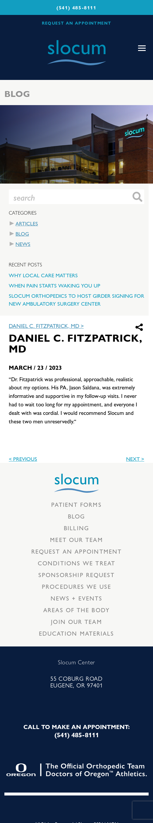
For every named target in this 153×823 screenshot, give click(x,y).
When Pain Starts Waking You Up (54, 285)
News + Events (76, 598)
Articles (27, 223)
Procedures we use (76, 586)
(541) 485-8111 (76, 7)
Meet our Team (76, 539)
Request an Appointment (76, 551)
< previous (23, 458)
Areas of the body (76, 609)
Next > (135, 458)
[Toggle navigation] (142, 48)
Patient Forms (76, 504)
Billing (76, 527)
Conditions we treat (76, 563)
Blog (22, 233)
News (23, 243)
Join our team (76, 621)
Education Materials (76, 633)
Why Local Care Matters (43, 275)
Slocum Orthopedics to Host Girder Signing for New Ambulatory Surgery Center (76, 299)
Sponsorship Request (76, 574)
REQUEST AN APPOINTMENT (76, 23)
